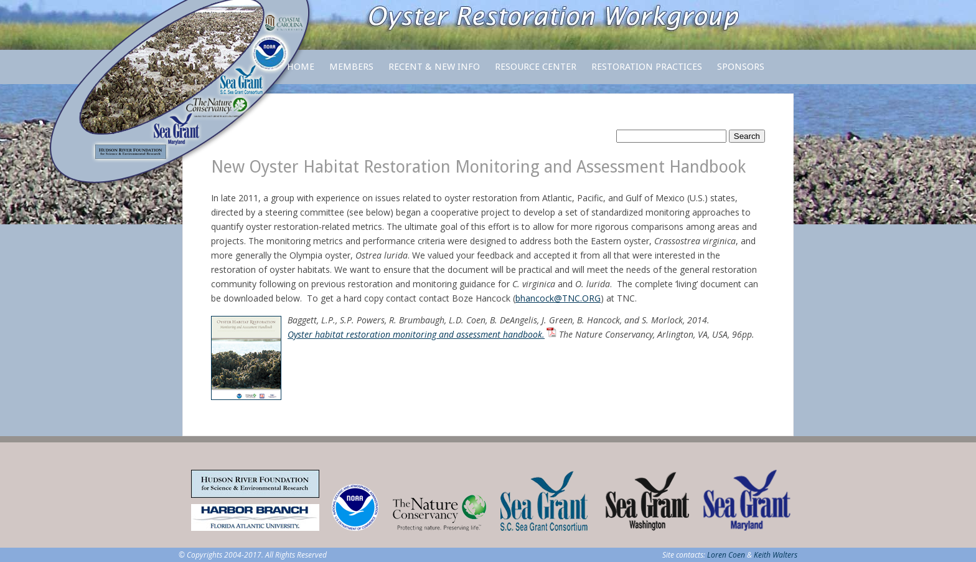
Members (351, 72)
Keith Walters (775, 555)
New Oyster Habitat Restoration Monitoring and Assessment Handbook (478, 166)
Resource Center (536, 72)
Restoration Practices (646, 72)
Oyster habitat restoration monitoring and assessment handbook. (416, 334)
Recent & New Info (434, 66)
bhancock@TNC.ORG (558, 298)
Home (300, 66)
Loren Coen (726, 555)
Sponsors (740, 66)
